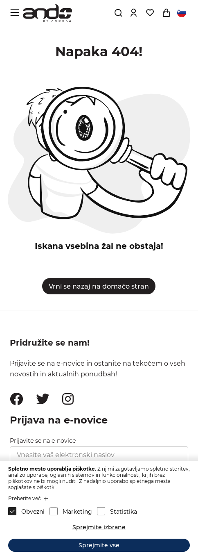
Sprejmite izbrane (99, 527)
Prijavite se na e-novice (43, 440)
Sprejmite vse (99, 545)
